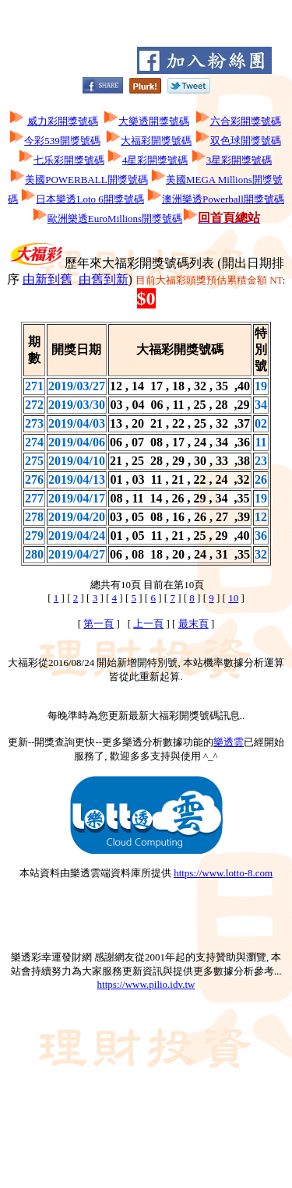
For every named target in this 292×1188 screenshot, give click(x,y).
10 (233, 598)
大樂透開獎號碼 (153, 121)
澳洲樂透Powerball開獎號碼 (223, 199)
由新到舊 (47, 279)
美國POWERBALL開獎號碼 (86, 179)
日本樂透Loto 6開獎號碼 (89, 199)
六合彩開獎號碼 (245, 121)
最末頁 (193, 623)
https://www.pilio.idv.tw (146, 984)
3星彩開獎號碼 (239, 160)
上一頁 (148, 623)
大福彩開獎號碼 (156, 140)
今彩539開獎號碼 (62, 140)
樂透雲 (228, 742)
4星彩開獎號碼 (155, 160)
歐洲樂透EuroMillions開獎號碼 (114, 218)
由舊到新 (103, 279)
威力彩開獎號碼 (62, 121)
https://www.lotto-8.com (223, 873)
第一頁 (98, 623)
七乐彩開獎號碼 (68, 160)
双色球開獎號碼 (245, 140)
